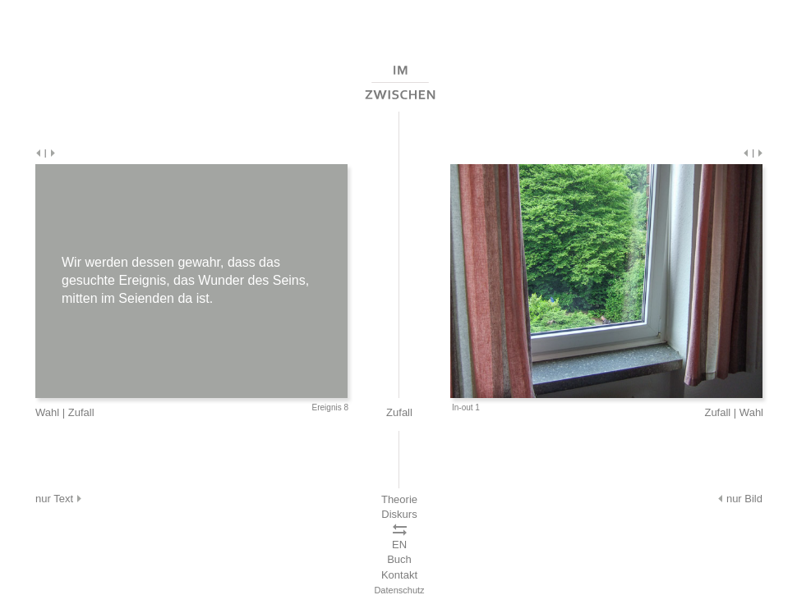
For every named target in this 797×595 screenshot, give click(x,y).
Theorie (399, 499)
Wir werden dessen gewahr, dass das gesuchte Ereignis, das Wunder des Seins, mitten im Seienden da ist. (185, 280)
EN (399, 544)
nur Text (59, 498)
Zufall (81, 412)
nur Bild (739, 498)
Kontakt (399, 575)
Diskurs (399, 514)
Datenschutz (399, 590)
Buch (399, 559)
